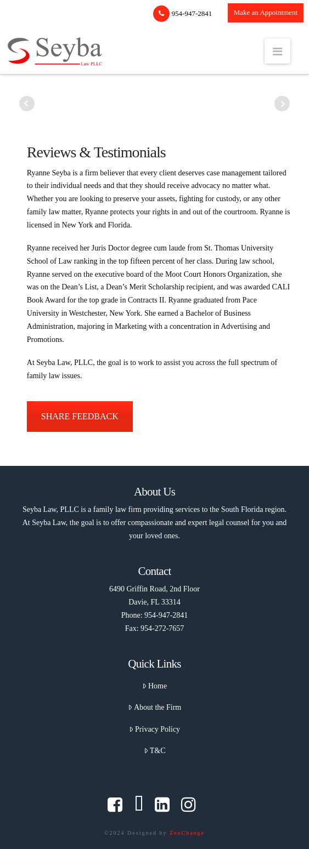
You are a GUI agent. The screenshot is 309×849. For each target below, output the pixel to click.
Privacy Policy (154, 729)
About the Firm (155, 707)
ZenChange (187, 833)
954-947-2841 (182, 13)
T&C (155, 751)
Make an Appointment (265, 12)
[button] (277, 51)
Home (154, 686)
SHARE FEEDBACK (80, 416)
